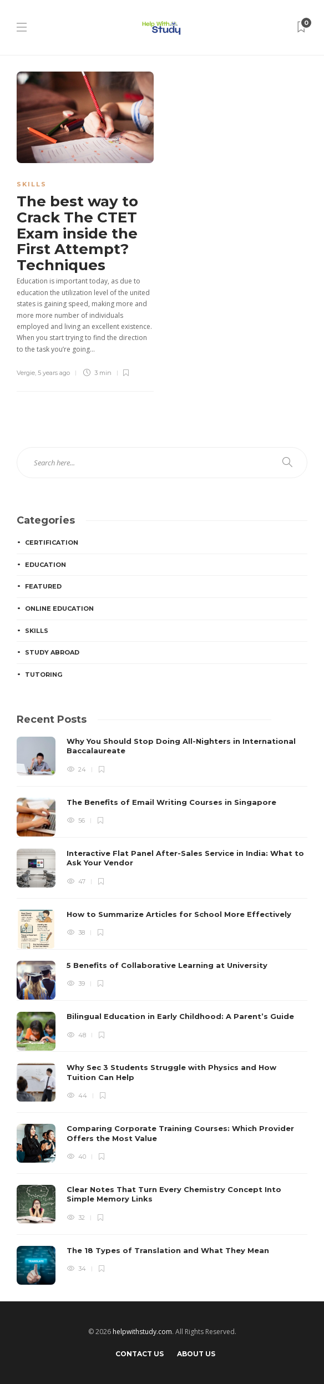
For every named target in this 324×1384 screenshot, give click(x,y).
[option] (162, 1011)
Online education (59, 608)
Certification (51, 542)
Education (45, 565)
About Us (196, 1354)
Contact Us (139, 1354)
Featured (43, 586)
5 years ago (54, 373)
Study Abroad (52, 652)
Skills (32, 184)
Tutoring (43, 674)
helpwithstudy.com (142, 1331)
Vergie (26, 373)
